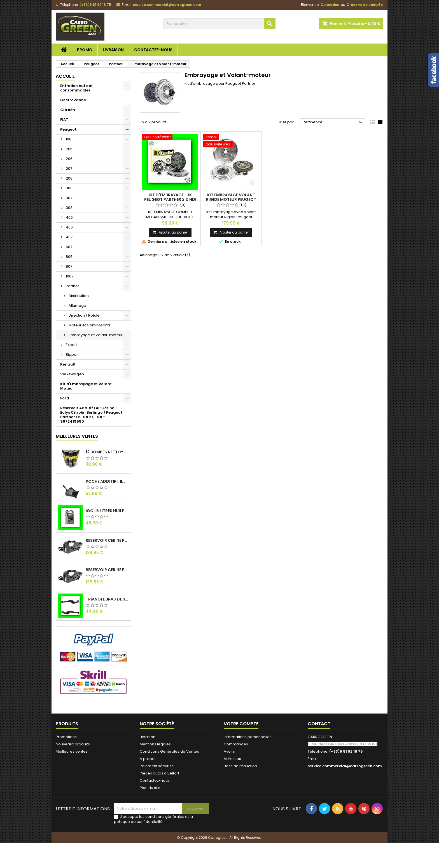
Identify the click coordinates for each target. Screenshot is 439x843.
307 (69, 198)
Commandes (236, 744)
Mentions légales (155, 744)
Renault (68, 364)
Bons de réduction (240, 766)
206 (69, 158)
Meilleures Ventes (77, 436)
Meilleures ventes (72, 751)
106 (68, 139)
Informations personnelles (248, 737)
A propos (148, 758)
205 (69, 149)
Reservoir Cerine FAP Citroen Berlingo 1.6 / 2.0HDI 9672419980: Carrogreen (107, 540)
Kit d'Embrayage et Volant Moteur (86, 386)
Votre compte (241, 723)
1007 (69, 276)
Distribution (79, 295)
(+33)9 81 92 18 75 (95, 4)
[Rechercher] (219, 23)
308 (69, 207)
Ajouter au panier (170, 232)
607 (69, 246)
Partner (72, 286)
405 (69, 217)
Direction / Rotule (84, 315)
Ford (64, 398)
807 (69, 266)
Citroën (67, 109)
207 (69, 168)
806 (69, 256)
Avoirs (229, 751)
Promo (84, 50)
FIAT (64, 119)
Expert (71, 344)
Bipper (72, 354)
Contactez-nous (153, 50)
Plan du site (150, 787)
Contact (319, 723)
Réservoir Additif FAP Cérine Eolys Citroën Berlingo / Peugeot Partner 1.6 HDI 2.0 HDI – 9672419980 (91, 414)
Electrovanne (73, 100)
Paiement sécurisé (157, 766)
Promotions (66, 737)
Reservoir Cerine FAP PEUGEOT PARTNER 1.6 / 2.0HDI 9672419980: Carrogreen (107, 570)
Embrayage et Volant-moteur (96, 335)
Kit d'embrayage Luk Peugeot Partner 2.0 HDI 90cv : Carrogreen (170, 199)
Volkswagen (72, 374)
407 (69, 237)
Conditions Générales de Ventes (169, 751)
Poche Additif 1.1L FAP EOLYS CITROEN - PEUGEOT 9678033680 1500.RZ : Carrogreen (107, 481)
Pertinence (333, 122)
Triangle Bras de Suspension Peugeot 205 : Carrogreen (107, 599)
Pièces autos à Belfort (159, 773)
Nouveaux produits (73, 744)
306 (69, 188)
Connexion (330, 4)
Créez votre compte (365, 4)
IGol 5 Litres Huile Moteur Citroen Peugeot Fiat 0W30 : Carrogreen (107, 510)
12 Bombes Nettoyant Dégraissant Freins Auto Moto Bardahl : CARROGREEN (107, 452)
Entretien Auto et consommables (76, 88)
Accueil (65, 76)
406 (69, 227)
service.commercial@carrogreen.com (167, 4)
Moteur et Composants (90, 325)
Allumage (77, 305)
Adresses (232, 758)
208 (69, 178)
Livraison (113, 50)
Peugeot (68, 129)
